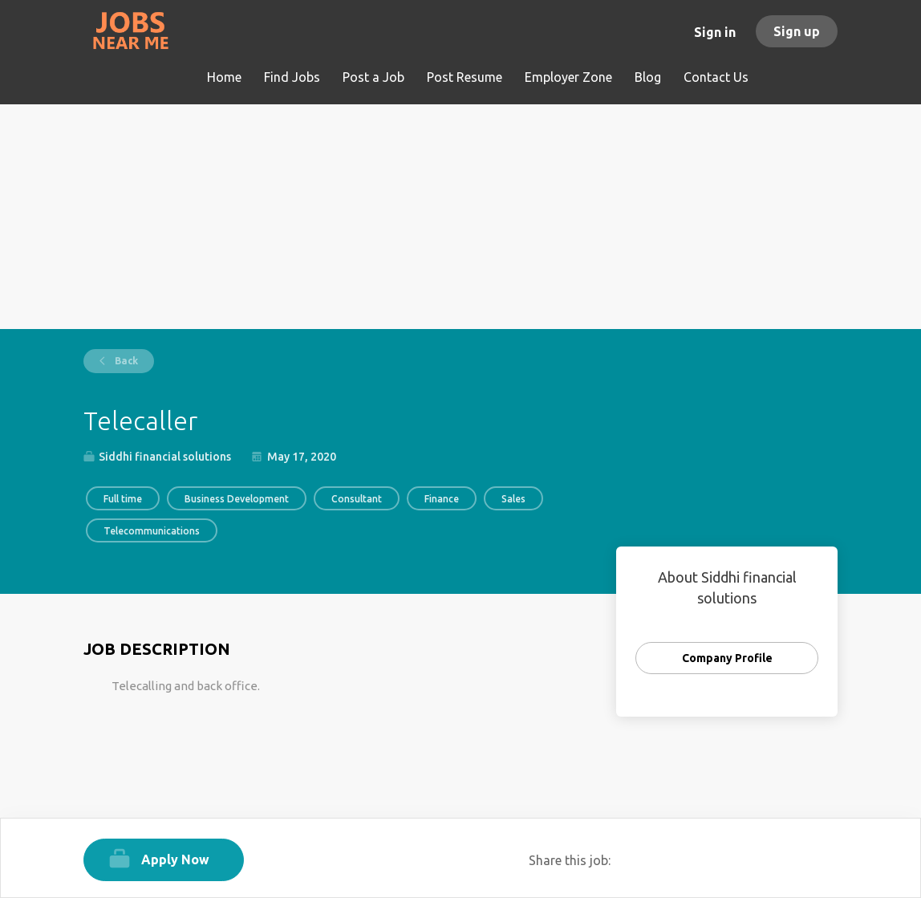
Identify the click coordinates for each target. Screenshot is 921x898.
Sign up (796, 31)
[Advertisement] (460, 216)
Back (125, 361)
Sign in (715, 32)
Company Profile (727, 658)
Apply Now (175, 859)
